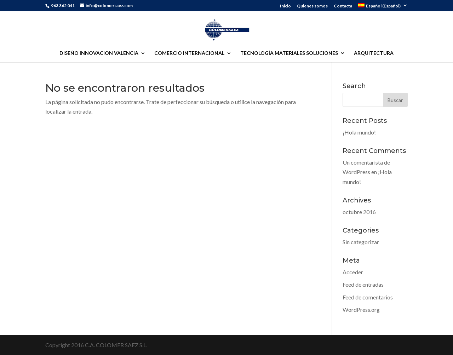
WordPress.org (361, 309)
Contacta (343, 6)
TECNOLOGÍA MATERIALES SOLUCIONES (289, 53)
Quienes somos (312, 6)
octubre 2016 (359, 211)
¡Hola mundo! (359, 132)
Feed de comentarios (368, 297)
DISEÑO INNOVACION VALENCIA (98, 53)
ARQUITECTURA (374, 53)
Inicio (285, 6)
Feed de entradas (363, 284)
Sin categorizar (361, 242)
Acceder (353, 272)
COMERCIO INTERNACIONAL (189, 53)
